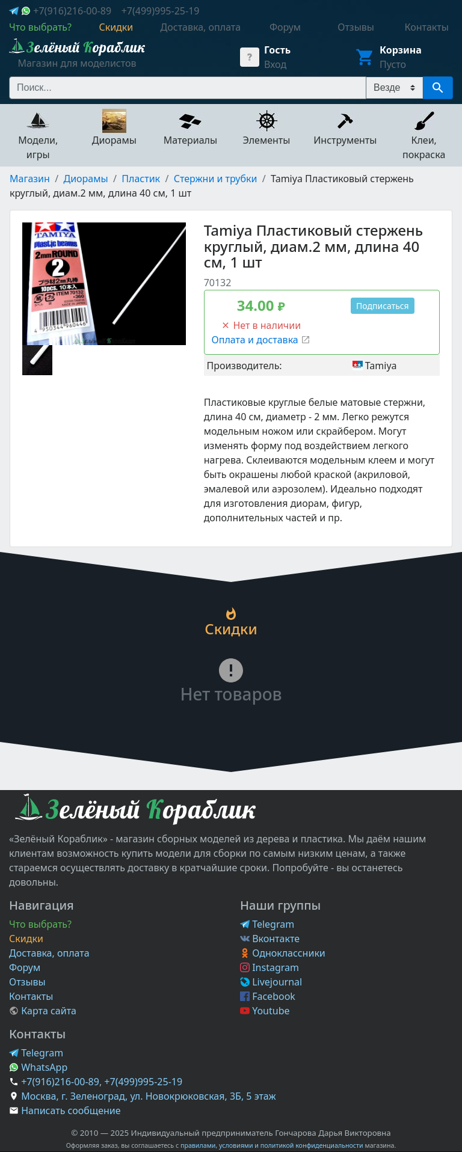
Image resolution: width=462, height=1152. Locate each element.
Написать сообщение (70, 1110)
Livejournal (271, 981)
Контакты (31, 996)
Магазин (30, 178)
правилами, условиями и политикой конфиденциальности (271, 1145)
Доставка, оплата (49, 953)
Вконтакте (270, 938)
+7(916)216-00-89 (72, 10)
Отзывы (27, 981)
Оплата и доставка (261, 339)
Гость (277, 50)
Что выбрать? (40, 924)
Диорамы (86, 178)
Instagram (269, 967)
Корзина (401, 50)
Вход (275, 64)
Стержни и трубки (215, 178)
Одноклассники (282, 953)
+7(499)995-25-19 (161, 10)
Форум (24, 967)
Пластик (141, 178)
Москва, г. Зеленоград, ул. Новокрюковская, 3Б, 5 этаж (148, 1096)
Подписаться (382, 305)
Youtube (265, 1010)
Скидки (26, 938)
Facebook (267, 996)
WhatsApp (38, 1067)
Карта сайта (42, 1010)
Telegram (267, 924)
